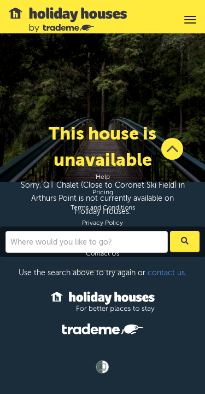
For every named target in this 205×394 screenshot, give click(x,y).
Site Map (102, 238)
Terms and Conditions (103, 207)
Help (103, 177)
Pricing (102, 192)
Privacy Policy (102, 223)
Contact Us (102, 253)
